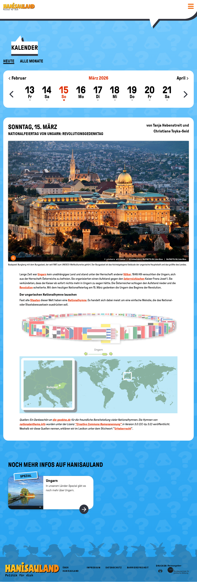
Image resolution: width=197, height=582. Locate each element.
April (183, 78)
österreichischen (134, 278)
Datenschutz (114, 567)
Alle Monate (31, 61)
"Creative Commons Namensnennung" (98, 424)
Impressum (94, 567)
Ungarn (42, 274)
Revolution (26, 287)
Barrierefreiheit (138, 567)
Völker (127, 274)
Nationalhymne (77, 300)
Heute (8, 61)
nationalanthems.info (32, 424)
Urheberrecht (123, 428)
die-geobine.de (61, 419)
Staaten (35, 300)
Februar (17, 78)
